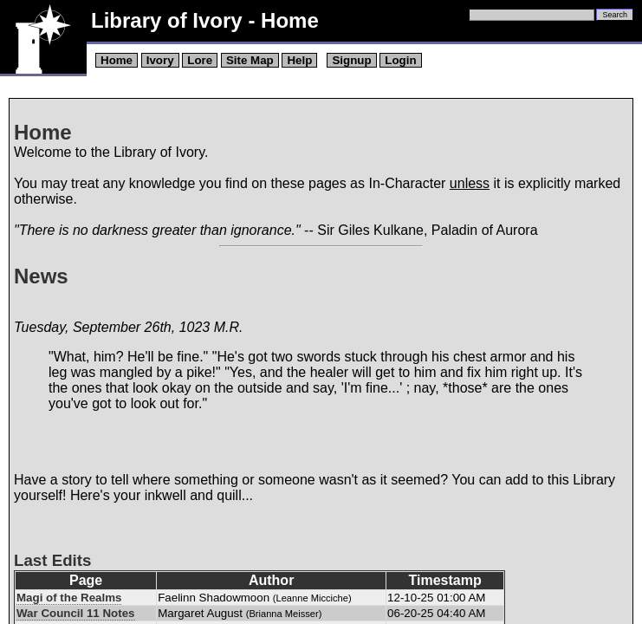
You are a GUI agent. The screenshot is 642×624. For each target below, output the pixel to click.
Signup (351, 60)
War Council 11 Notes (75, 613)
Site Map (250, 60)
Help (299, 60)
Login (400, 60)
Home (117, 60)
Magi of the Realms (68, 597)
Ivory (160, 60)
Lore (199, 60)
